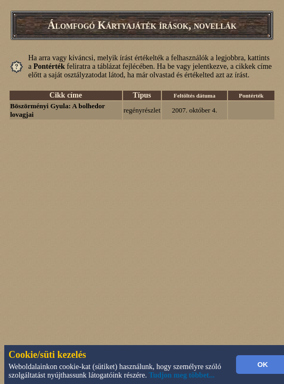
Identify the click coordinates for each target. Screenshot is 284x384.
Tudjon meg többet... (182, 375)
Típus (142, 95)
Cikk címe (66, 95)
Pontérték (251, 95)
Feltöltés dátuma (195, 95)
